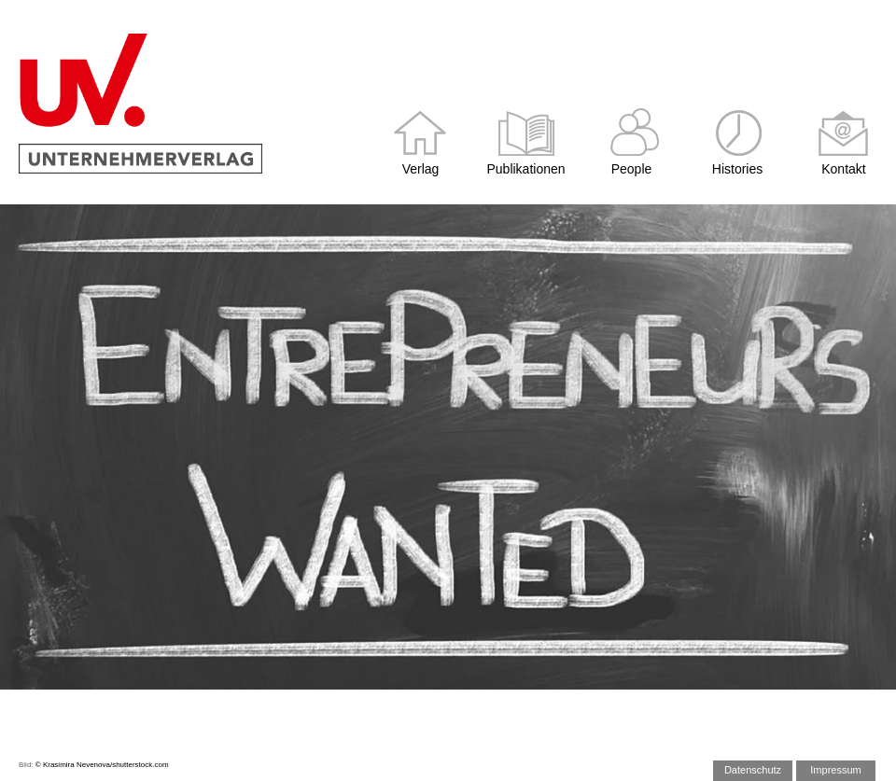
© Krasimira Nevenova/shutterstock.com (102, 764)
